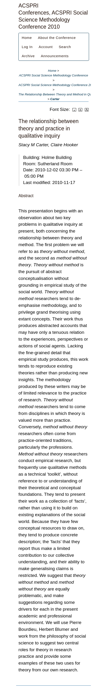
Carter (55, 99)
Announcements (55, 56)
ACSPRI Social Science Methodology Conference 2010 (56, 85)
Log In (27, 47)
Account (46, 47)
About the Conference (57, 38)
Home (27, 38)
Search (65, 47)
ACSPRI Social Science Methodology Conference (53, 75)
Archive (28, 56)
